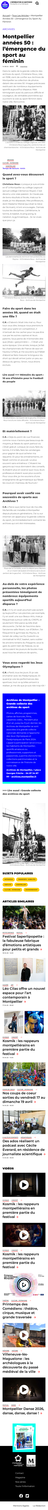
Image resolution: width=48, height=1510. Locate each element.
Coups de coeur (9, 1089)
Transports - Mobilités (26, 879)
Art (12, 985)
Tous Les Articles (20, 15)
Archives (10, 160)
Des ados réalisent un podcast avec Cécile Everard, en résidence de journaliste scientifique (24, 1147)
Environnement (31, 889)
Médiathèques (26, 1137)
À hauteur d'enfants (10, 1137)
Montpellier (10, 166)
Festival (20, 932)
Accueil (6, 15)
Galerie (5, 985)
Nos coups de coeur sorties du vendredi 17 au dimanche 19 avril (24, 1097)
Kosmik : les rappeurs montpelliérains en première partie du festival (21, 1047)
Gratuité (7, 884)
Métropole (8, 879)
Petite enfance (8, 932)
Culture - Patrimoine (10, 163)
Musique (6, 1037)
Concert (15, 1037)
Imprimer (23, 66)
